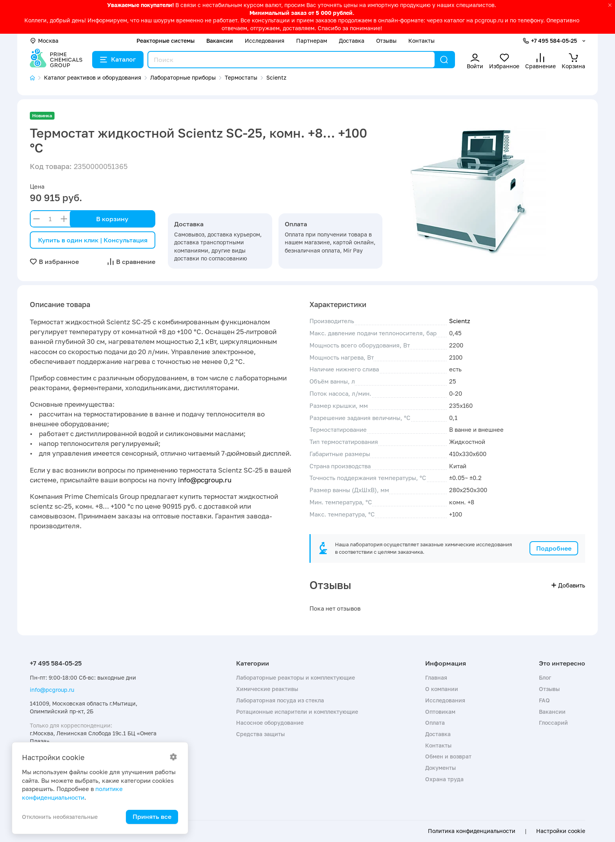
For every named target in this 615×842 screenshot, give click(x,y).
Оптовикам (440, 711)
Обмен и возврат (448, 756)
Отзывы (386, 40)
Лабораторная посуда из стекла (280, 700)
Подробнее (553, 548)
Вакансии (219, 40)
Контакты (421, 40)
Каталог (118, 59)
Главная (436, 677)
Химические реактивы (267, 689)
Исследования (264, 40)
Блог (545, 677)
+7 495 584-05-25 (554, 40)
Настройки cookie (560, 831)
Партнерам (311, 40)
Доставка (351, 40)
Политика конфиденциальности (471, 831)
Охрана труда (444, 779)
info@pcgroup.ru (204, 480)
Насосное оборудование (270, 722)
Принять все (152, 816)
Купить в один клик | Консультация (92, 240)
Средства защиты (260, 734)
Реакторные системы (165, 40)
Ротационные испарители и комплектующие (297, 711)
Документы (440, 767)
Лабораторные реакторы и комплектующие (295, 677)
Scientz (459, 320)
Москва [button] (44, 40)
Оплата (435, 722)
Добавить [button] (568, 585)
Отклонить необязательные (60, 816)
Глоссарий (553, 722)
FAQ (544, 700)
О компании (441, 689)
